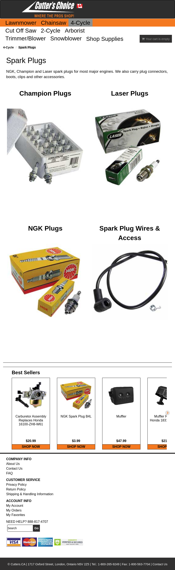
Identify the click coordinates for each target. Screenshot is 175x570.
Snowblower (66, 38)
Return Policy (16, 498)
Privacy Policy (16, 493)
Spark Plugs (27, 47)
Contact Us (14, 477)
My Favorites (15, 523)
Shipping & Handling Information (29, 502)
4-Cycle (80, 23)
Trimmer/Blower (25, 38)
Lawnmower (20, 23)
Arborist (75, 30)
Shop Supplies (104, 39)
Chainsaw (53, 23)
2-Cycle (50, 30)
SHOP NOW (31, 455)
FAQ (9, 482)
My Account (14, 514)
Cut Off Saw (20, 30)
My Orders (14, 519)
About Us (13, 472)
